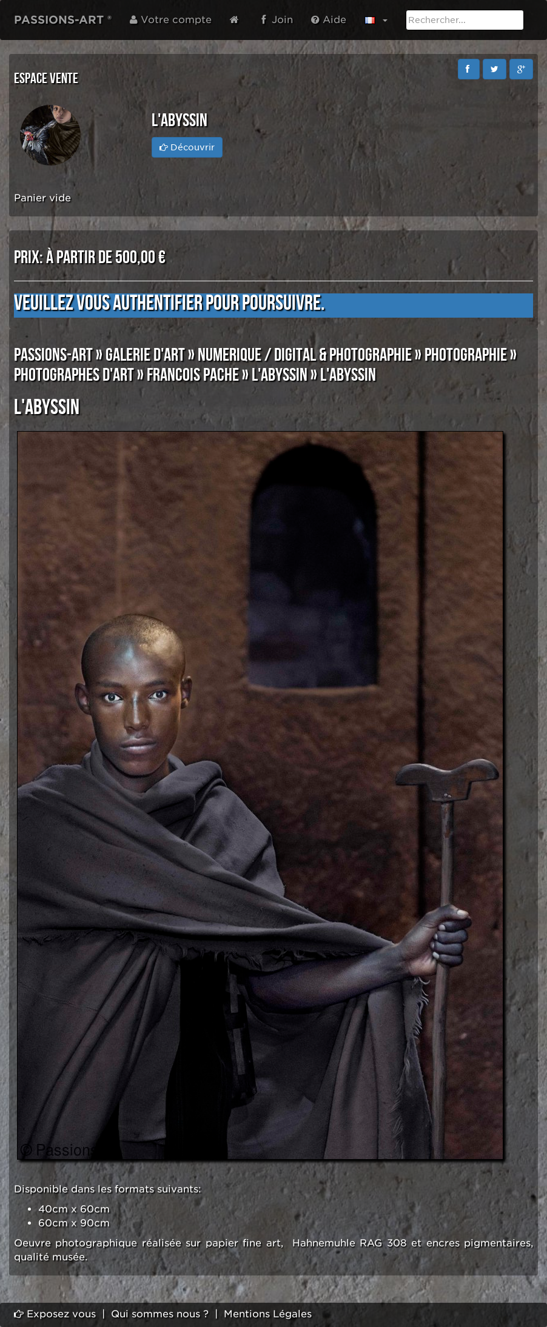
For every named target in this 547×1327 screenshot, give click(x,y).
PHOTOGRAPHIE (466, 355)
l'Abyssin (279, 375)
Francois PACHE (193, 375)
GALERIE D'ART (145, 355)
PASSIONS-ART (53, 355)
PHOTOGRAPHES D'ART (74, 375)
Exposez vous (55, 1314)
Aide (328, 19)
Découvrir (187, 147)
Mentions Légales (268, 1314)
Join (277, 19)
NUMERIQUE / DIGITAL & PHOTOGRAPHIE (305, 355)
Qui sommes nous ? (160, 1314)
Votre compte (171, 19)
